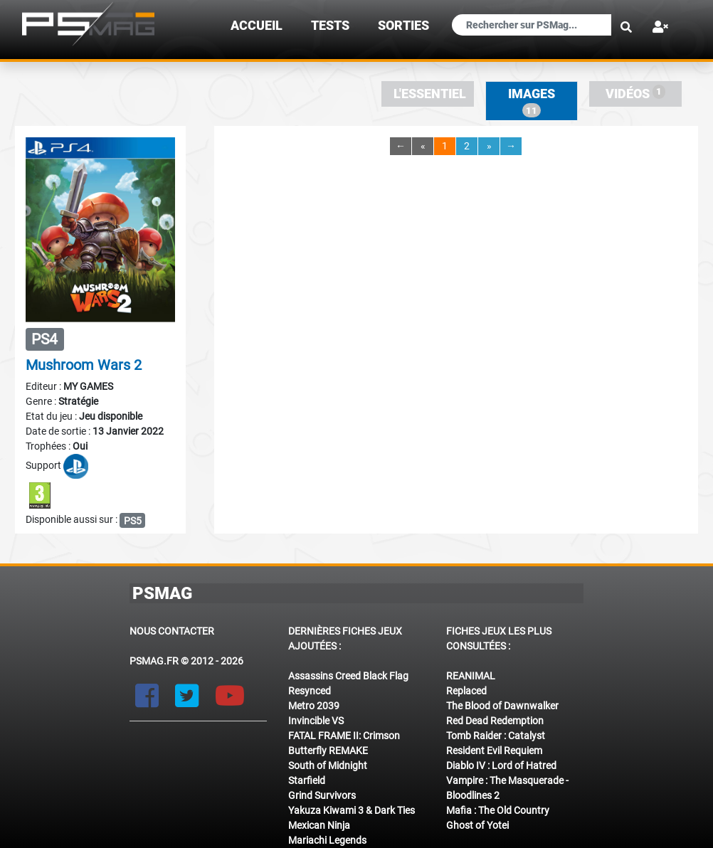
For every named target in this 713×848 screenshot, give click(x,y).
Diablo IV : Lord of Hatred (501, 765)
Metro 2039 (313, 705)
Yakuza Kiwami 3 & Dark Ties (351, 810)
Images (531, 102)
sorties (403, 25)
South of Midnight (327, 765)
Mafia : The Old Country (497, 810)
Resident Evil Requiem (494, 750)
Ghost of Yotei (477, 825)
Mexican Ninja (319, 825)
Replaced (466, 690)
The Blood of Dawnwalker (502, 705)
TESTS (330, 25)
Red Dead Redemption (495, 720)
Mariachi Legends (327, 840)
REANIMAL (470, 676)
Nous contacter (172, 631)
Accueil (256, 25)
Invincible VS (316, 720)
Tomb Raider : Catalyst (495, 735)
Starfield (306, 780)
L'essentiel (430, 94)
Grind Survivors (322, 795)
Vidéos (636, 93)
